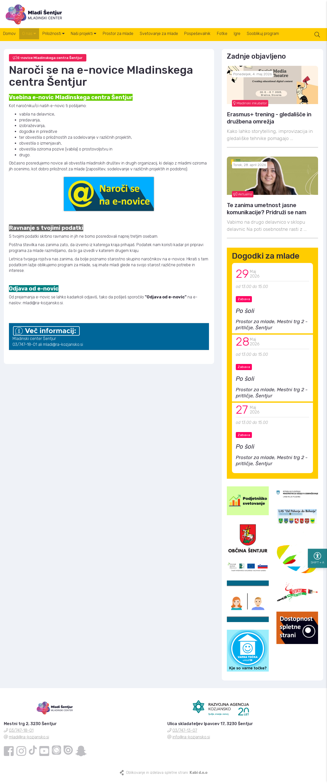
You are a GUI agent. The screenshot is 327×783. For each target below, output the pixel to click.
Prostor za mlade (131, 38)
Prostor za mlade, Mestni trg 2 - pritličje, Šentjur (272, 328)
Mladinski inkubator (250, 107)
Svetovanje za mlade (175, 38)
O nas (33, 38)
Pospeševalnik (216, 38)
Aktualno (242, 198)
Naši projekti (94, 38)
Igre (261, 38)
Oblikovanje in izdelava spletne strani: (166, 776)
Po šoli (245, 314)
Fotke (244, 38)
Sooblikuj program (290, 38)
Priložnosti (61, 38)
